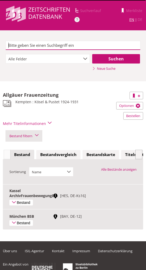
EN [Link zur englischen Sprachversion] (131, 19)
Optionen (129, 105)
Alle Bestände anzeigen (119, 169)
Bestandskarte (100, 154)
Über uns (10, 251)
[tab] (22, 155)
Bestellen (133, 115)
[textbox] (73, 45)
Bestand (22, 154)
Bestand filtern (23, 136)
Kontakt (58, 251)
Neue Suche (103, 68)
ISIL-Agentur (34, 251)
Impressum (81, 251)
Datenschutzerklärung (115, 251)
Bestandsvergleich (58, 154)
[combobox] (47, 59)
